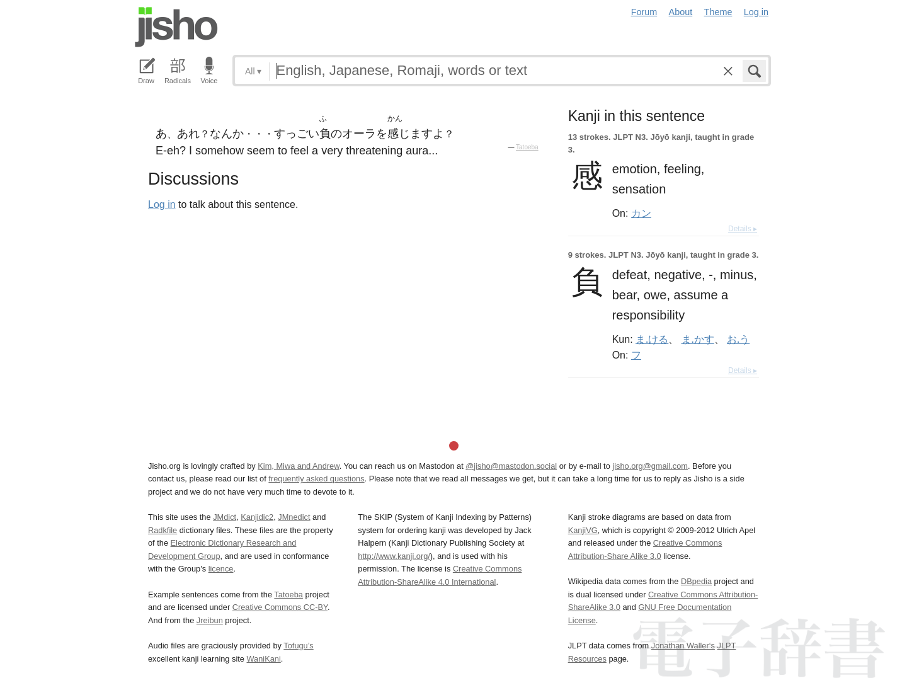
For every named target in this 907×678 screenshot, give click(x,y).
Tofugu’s (298, 645)
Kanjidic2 (257, 517)
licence (221, 568)
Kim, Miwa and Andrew (298, 466)
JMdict (224, 517)
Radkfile (162, 530)
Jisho (176, 27)
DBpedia (696, 581)
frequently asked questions (316, 478)
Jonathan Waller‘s (683, 645)
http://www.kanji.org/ (394, 556)
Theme (718, 12)
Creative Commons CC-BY (280, 607)
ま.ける (652, 339)
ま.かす (698, 339)
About (681, 12)
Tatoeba (527, 147)
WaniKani (264, 659)
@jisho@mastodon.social (511, 466)
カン (641, 213)
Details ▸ (742, 228)
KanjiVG (583, 530)
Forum (644, 12)
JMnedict (294, 517)
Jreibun (210, 620)
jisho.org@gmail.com (650, 466)
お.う (738, 339)
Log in (756, 12)
